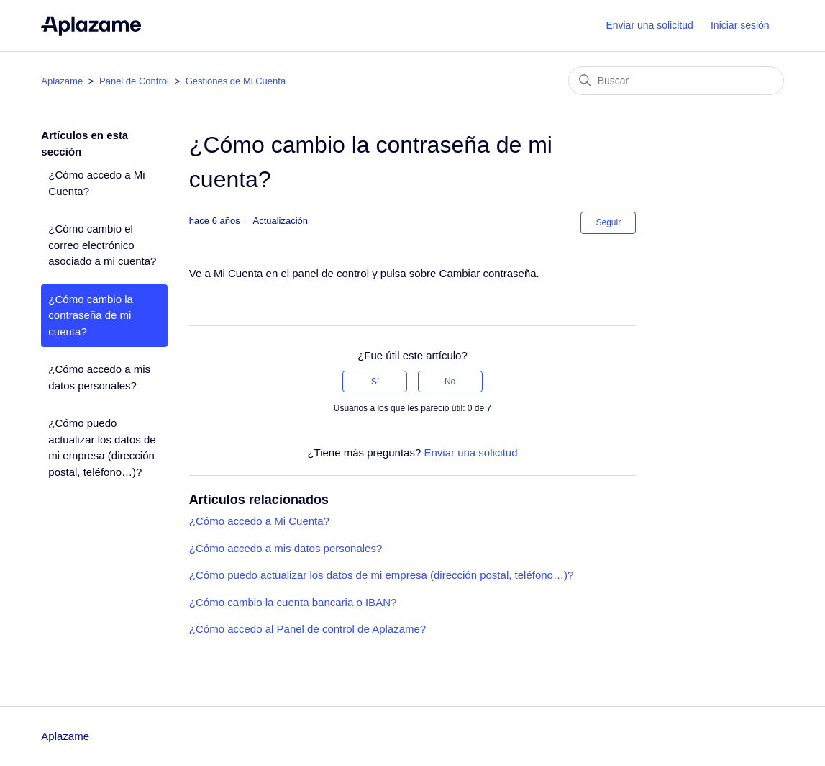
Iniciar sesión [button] (740, 25)
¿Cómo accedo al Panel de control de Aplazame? (307, 629)
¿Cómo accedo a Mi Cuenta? (96, 182)
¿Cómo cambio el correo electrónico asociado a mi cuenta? (102, 244)
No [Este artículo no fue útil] (450, 382)
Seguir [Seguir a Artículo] (608, 222)
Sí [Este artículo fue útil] (375, 382)
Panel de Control (134, 81)
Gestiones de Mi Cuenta (236, 81)
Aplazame (62, 81)
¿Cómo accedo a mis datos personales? (99, 377)
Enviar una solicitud (649, 25)
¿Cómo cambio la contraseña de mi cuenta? (90, 315)
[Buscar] (676, 80)
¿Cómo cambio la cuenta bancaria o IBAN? (292, 602)
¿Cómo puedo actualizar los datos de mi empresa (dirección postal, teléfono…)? (101, 447)
